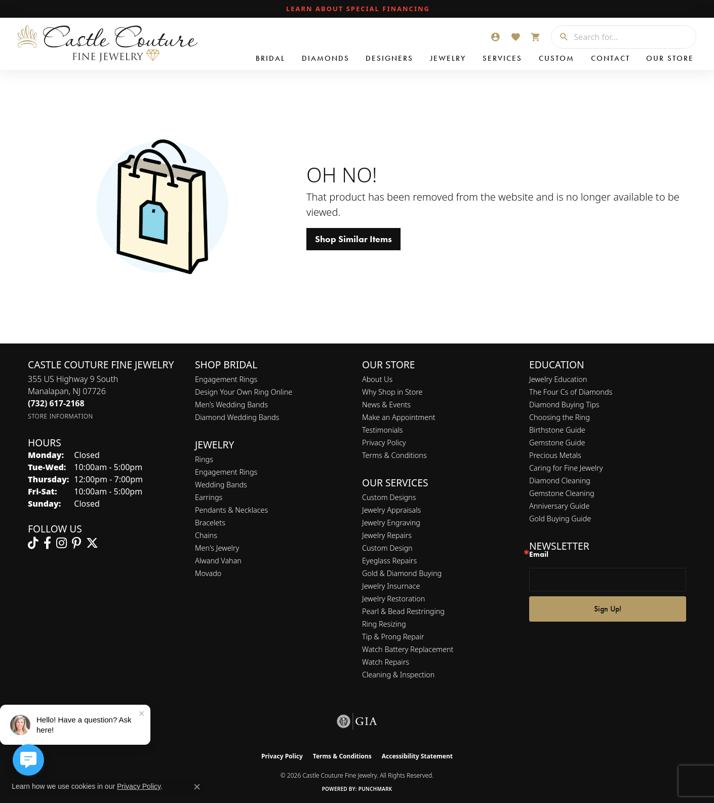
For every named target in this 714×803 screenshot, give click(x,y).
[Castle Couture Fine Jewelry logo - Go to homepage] (106, 44)
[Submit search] (560, 37)
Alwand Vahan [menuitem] (218, 560)
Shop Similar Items (353, 239)
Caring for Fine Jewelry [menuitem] (566, 468)
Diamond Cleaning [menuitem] (559, 480)
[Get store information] (60, 416)
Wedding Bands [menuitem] (221, 484)
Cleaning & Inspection (398, 674)
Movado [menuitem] (208, 573)
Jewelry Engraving (391, 522)
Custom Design (387, 548)
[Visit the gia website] (357, 721)
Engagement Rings (226, 379)
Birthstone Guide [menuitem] (557, 430)
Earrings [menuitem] (208, 497)
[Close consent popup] (197, 787)
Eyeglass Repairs (389, 560)
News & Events (386, 404)
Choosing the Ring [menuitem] (559, 417)
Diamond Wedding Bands (237, 417)
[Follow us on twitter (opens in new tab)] (92, 543)
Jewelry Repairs (387, 535)
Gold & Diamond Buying (402, 573)
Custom (556, 58)
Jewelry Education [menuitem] (558, 379)
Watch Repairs (385, 662)
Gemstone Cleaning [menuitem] (561, 493)
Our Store (670, 58)
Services (502, 58)
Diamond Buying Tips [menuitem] (564, 404)
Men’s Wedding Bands (231, 404)
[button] (495, 37)
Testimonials (382, 430)
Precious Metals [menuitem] (555, 455)
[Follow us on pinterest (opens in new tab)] (76, 543)
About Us (377, 379)
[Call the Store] (56, 403)
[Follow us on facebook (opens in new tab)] (47, 543)
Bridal (270, 58)
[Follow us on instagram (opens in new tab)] (61, 543)
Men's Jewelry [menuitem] (217, 548)
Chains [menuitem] (206, 535)
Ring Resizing (384, 624)
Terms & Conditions (394, 455)
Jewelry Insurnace (391, 586)
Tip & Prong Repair (393, 636)
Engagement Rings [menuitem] (226, 472)
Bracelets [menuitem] (210, 522)
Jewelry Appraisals (391, 510)
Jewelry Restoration (393, 598)
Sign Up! (607, 608)
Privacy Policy (384, 442)
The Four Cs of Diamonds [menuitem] (570, 392)
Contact (610, 58)
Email (538, 554)
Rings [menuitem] (204, 459)
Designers (389, 58)
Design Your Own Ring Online (243, 392)
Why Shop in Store (392, 392)
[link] (357, 9)
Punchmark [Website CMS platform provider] (375, 788)
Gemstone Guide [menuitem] (557, 442)
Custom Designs (389, 497)
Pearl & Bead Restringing (403, 611)
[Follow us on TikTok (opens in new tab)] (33, 543)
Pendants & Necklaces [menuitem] (231, 510)
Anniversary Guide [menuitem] (559, 506)
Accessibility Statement (417, 756)
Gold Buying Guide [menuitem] (560, 518)
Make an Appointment (398, 417)
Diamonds (325, 58)
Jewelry (448, 58)
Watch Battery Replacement (407, 649)
